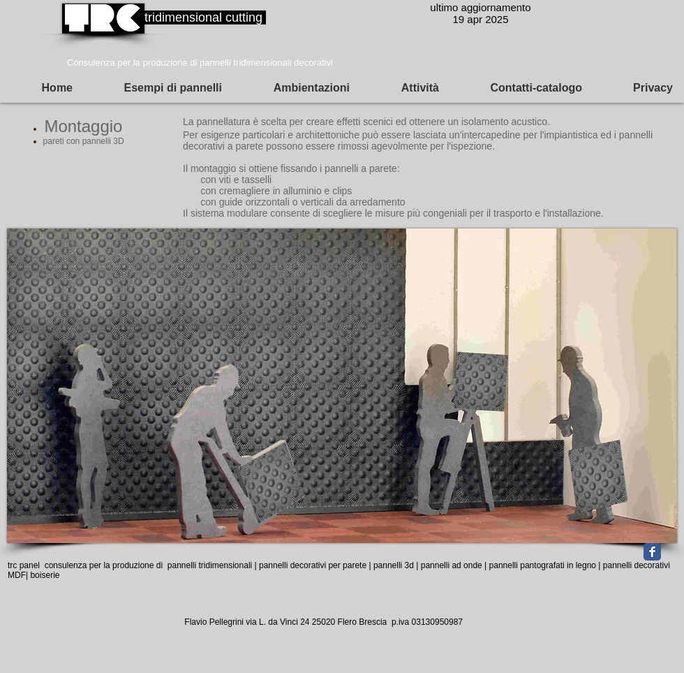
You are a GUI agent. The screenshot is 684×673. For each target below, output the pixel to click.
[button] (42, 88)
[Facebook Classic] (652, 551)
